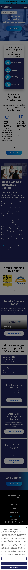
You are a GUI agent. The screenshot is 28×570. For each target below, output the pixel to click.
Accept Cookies (14, 567)
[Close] (26, 527)
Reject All (14, 563)
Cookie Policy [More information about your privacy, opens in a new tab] (14, 556)
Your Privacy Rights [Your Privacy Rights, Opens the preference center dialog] (14, 559)
